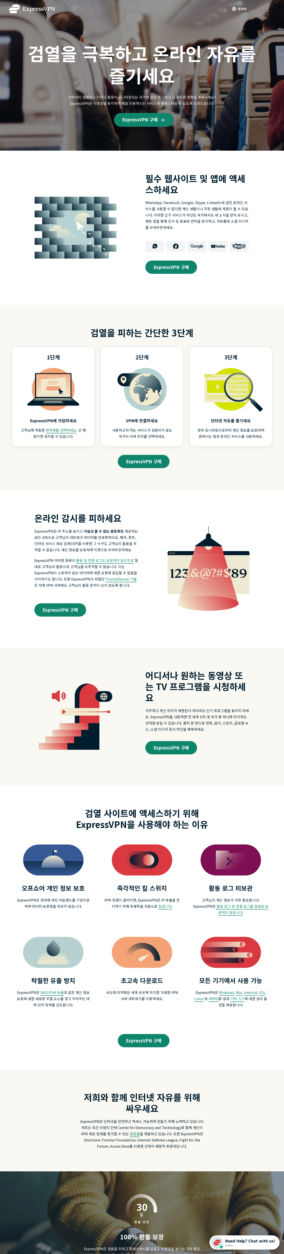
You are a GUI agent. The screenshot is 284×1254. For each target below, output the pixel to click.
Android (250, 992)
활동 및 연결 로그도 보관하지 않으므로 (105, 560)
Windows (226, 992)
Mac (239, 992)
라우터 (214, 998)
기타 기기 (237, 998)
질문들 (135, 1133)
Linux (198, 998)
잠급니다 (165, 906)
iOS (262, 992)
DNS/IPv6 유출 (52, 992)
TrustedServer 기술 (121, 579)
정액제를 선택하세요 (61, 430)
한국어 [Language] (242, 9)
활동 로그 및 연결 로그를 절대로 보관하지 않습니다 (242, 909)
